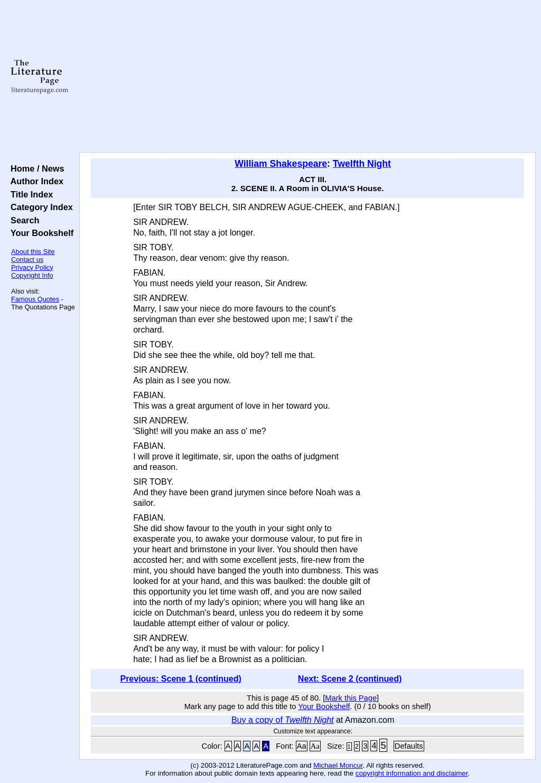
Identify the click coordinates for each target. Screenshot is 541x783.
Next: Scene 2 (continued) (350, 678)
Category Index (39, 207)
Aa (301, 746)
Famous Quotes (35, 299)
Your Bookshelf (39, 233)
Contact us (27, 259)
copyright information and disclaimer (412, 773)
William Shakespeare (281, 163)
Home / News (35, 168)
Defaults (409, 746)
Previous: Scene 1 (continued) (180, 678)
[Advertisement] (307, 76)
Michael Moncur (337, 765)
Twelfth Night (362, 163)
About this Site (33, 252)
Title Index (29, 194)
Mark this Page (351, 698)
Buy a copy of (282, 719)
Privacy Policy (32, 267)
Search (22, 220)
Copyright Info (32, 275)
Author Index (34, 181)
